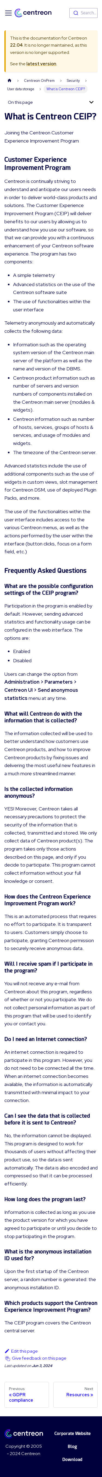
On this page (20, 102)
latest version (41, 64)
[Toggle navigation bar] (8, 13)
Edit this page (21, 1351)
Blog (72, 1446)
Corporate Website (72, 1433)
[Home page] (9, 80)
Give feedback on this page (39, 1358)
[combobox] (83, 13)
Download (72, 1459)
